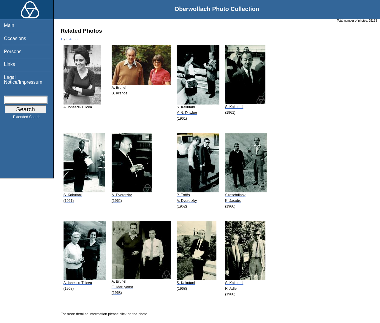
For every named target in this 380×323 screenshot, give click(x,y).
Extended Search (26, 118)
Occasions (15, 38)
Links (9, 64)
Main (9, 25)
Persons (12, 51)
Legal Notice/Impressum (23, 80)
